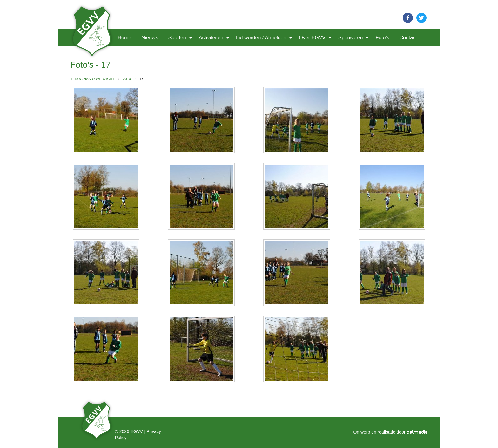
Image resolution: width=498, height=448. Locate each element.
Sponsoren (350, 37)
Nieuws (149, 37)
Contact (408, 37)
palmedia (417, 432)
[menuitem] (93, 38)
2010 (127, 79)
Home (124, 37)
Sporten (177, 37)
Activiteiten (211, 37)
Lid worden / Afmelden (261, 37)
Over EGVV (312, 37)
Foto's (382, 37)
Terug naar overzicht (93, 79)
